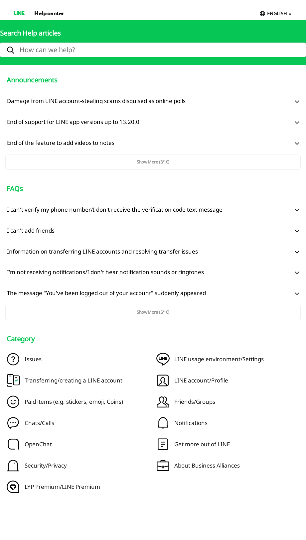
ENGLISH (277, 13)
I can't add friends (31, 230)
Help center (49, 13)
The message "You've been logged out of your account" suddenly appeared (106, 293)
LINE (18, 13)
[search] (153, 50)
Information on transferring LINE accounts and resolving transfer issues (102, 251)
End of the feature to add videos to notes (60, 143)
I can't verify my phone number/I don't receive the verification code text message (115, 209)
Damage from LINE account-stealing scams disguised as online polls (96, 101)
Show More (153, 162)
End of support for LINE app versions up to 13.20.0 (73, 122)
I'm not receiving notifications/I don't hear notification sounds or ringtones (105, 272)
